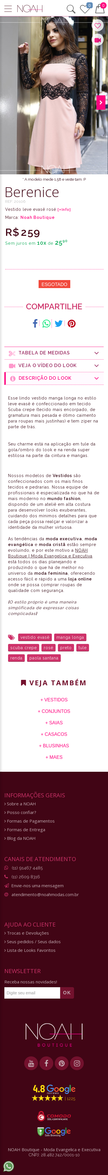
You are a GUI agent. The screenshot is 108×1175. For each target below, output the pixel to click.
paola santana (43, 658)
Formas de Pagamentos (29, 821)
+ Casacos (54, 734)
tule (83, 647)
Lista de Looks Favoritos (30, 950)
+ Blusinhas (54, 745)
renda (16, 658)
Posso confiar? (20, 812)
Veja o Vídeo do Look (54, 365)
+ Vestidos (54, 699)
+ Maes (54, 757)
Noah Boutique (37, 217)
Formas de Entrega (24, 829)
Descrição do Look (54, 378)
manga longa (70, 637)
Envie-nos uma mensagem (37, 885)
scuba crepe (23, 647)
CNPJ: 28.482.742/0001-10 (54, 1154)
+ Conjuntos (54, 711)
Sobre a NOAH (20, 804)
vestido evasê (35, 637)
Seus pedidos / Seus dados (32, 941)
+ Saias (54, 722)
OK (67, 992)
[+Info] (64, 210)
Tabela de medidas (54, 353)
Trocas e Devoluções (26, 933)
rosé (48, 647)
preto (66, 647)
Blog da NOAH (20, 838)
